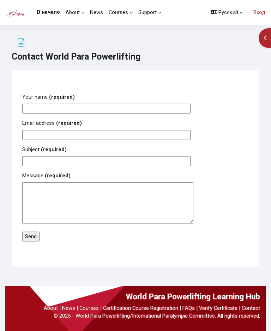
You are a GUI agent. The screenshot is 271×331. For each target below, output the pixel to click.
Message (46, 175)
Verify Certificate (218, 308)
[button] (227, 12)
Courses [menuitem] (118, 12)
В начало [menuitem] (48, 12)
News (68, 308)
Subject (44, 149)
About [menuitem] (73, 12)
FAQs (188, 308)
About (51, 308)
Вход (259, 12)
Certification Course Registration (140, 308)
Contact (251, 308)
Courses (89, 308)
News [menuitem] (96, 12)
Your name (48, 97)
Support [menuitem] (147, 12)
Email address (52, 123)
